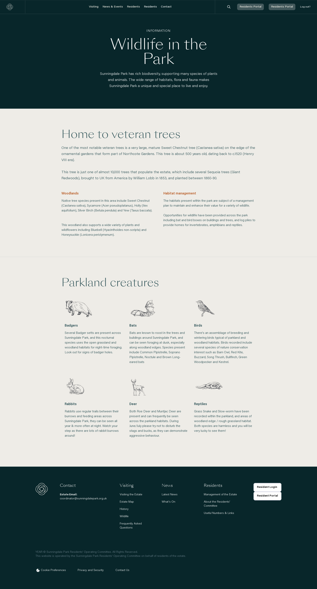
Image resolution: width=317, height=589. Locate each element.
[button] (93, 7)
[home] (9, 7)
